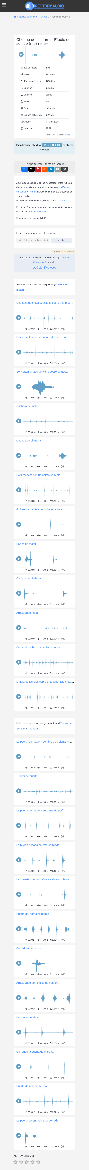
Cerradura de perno (28, 986)
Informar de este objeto (64, 251)
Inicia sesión (52, 145)
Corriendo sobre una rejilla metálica (38, 647)
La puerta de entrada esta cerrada (37, 1159)
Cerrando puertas (27, 1055)
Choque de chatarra (28, 440)
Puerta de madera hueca (31, 1124)
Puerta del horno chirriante (32, 952)
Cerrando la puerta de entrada (35, 1090)
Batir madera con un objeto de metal (38, 474)
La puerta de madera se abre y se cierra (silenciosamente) (52, 780)
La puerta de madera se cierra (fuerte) (39, 849)
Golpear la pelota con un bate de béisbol (41, 509)
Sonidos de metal (37, 211)
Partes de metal (26, 543)
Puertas (32, 192)
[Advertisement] (44, 731)
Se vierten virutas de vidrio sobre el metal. (42, 371)
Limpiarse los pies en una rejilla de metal (41, 337)
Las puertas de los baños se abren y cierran (43, 917)
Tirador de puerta (27, 814)
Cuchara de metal (27, 406)
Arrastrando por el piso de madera (37, 1021)
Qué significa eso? (45, 267)
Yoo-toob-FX (68, 135)
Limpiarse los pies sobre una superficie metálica (45, 681)
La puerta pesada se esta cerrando (37, 883)
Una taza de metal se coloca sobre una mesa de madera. (51, 302)
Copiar (61, 240)
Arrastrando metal (27, 612)
